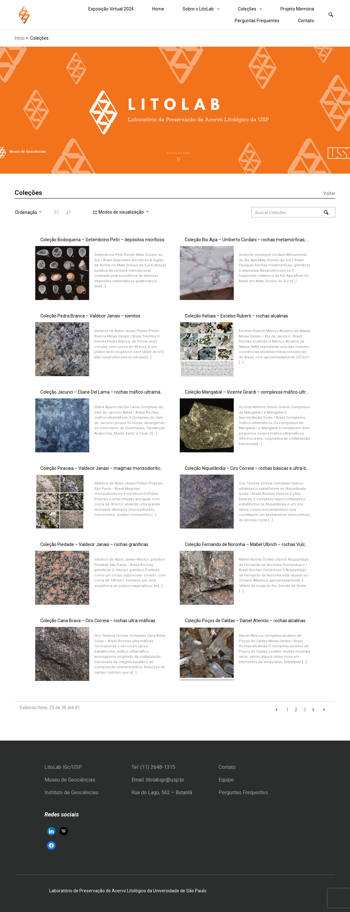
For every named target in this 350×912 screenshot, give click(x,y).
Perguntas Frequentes (257, 20)
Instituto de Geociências (71, 792)
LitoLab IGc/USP (63, 767)
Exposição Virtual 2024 (111, 8)
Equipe (226, 780)
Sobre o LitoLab (198, 8)
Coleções (247, 8)
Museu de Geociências (69, 780)
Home (158, 8)
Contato (306, 20)
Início (20, 38)
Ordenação (26, 212)
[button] (330, 15)
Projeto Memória (297, 8)
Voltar (329, 193)
